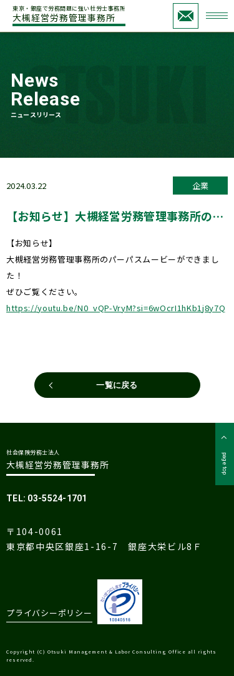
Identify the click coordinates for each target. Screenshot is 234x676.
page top (225, 463)
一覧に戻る (116, 385)
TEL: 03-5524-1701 (46, 498)
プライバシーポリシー (49, 613)
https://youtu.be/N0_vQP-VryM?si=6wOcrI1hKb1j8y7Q (115, 308)
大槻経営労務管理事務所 (68, 15)
